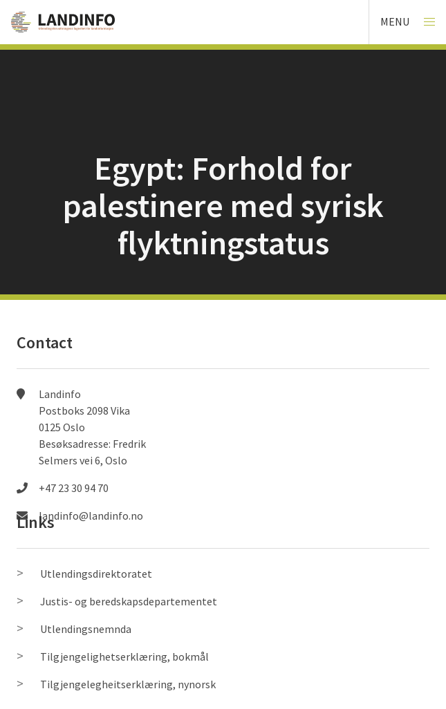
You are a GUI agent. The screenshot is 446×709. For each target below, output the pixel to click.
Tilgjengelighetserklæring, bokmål (124, 656)
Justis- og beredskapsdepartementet (128, 601)
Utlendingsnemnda (85, 629)
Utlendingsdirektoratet (96, 573)
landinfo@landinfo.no (91, 515)
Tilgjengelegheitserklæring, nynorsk (128, 684)
